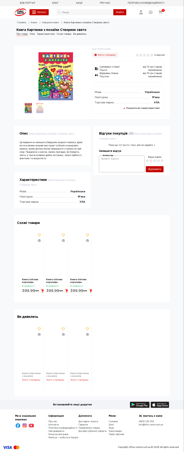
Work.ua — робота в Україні (63, 438)
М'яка (156, 97)
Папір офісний (116, 434)
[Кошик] (160, 12)
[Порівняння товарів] (150, 12)
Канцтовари (115, 431)
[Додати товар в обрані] (39, 234)
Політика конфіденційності (62, 428)
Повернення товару (89, 428)
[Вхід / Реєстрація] (141, 12)
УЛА (157, 102)
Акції (111, 428)
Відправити (154, 169)
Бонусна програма (58, 434)
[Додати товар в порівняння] (39, 240)
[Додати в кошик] (43, 291)
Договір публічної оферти (92, 431)
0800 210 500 (146, 421)
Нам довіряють (56, 431)
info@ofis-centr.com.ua (151, 425)
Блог (111, 425)
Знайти (120, 12)
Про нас (52, 421)
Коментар (108, 155)
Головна (113, 421)
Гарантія (83, 425)
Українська (152, 92)
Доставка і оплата (88, 421)
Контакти (53, 425)
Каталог (39, 12)
